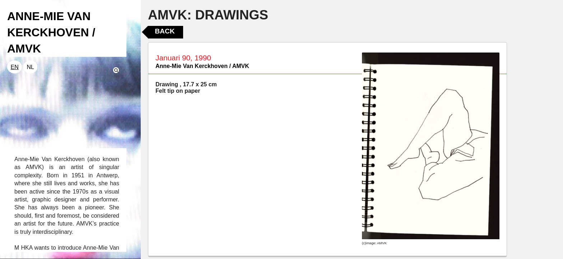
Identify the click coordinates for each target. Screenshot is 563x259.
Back (165, 31)
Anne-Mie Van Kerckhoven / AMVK (202, 66)
